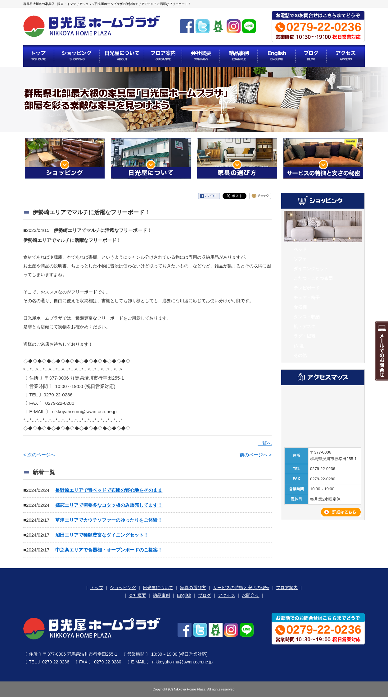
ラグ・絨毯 (304, 336)
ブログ (204, 595)
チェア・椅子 (307, 297)
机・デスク (304, 326)
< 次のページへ (39, 454)
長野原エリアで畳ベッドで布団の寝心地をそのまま (108, 490)
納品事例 (161, 595)
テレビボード (307, 287)
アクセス (226, 595)
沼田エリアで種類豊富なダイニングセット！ (101, 535)
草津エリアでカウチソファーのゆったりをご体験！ (108, 520)
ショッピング (123, 587)
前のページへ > (256, 454)
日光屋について (158, 587)
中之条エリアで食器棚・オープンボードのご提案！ (108, 549)
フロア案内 (287, 587)
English (184, 595)
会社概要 (137, 595)
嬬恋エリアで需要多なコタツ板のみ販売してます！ (108, 505)
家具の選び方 (193, 587)
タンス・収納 (307, 316)
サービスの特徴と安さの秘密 (241, 587)
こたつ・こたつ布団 (313, 278)
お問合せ (250, 595)
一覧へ (265, 443)
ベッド (300, 249)
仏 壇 (299, 345)
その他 (300, 355)
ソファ (300, 258)
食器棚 (300, 307)
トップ (96, 587)
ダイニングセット (311, 268)
